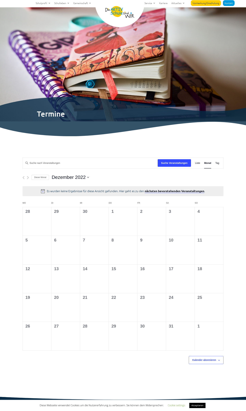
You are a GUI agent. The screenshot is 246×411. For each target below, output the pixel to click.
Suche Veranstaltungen (174, 163)
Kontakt (229, 3)
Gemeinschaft (80, 3)
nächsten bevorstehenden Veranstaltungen (174, 191)
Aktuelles (176, 3)
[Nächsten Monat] (28, 177)
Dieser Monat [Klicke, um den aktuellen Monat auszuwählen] (40, 177)
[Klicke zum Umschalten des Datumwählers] (70, 177)
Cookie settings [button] (176, 405)
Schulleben (60, 3)
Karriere (163, 3)
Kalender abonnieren (204, 360)
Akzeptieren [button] (197, 405)
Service (148, 3)
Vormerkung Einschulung (206, 3)
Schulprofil (41, 3)
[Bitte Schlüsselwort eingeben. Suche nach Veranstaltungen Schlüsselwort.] (90, 163)
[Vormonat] (23, 177)
